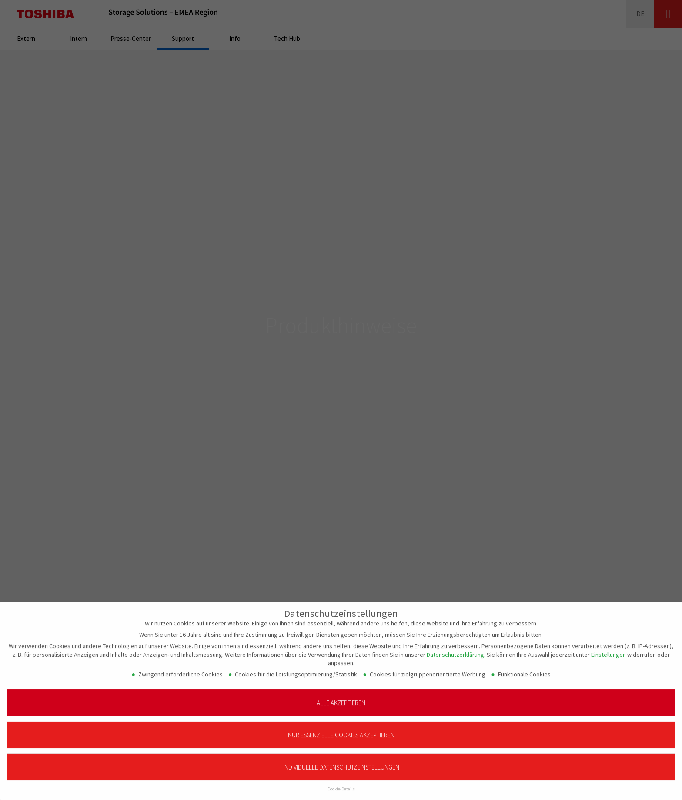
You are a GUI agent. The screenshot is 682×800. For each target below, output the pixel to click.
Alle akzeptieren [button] (341, 698)
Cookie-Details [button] (341, 784)
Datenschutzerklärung (455, 650)
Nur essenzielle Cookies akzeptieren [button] (341, 730)
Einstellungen (608, 650)
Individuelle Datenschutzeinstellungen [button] (341, 762)
